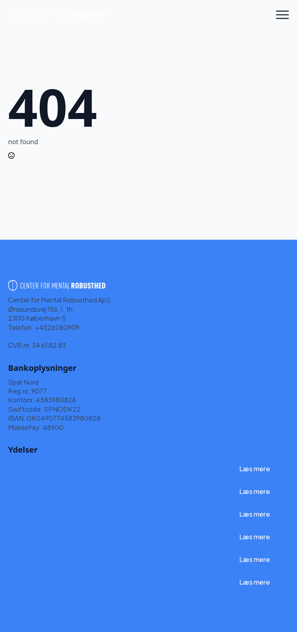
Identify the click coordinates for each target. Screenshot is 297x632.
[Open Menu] (282, 14)
